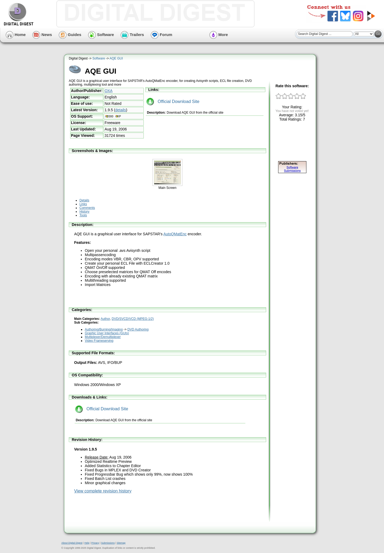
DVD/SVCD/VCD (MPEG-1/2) (133, 319)
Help (86, 543)
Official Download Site (172, 101)
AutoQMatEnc (175, 234)
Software (101, 34)
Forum (161, 34)
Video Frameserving (99, 341)
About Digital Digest (71, 543)
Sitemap (121, 543)
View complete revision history (102, 491)
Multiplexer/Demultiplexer (103, 337)
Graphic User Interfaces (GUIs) (107, 333)
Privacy (95, 543)
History (84, 211)
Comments (87, 208)
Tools (83, 215)
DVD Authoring (138, 329)
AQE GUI (116, 58)
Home (16, 34)
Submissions (108, 543)
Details (84, 200)
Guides (70, 34)
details (120, 110)
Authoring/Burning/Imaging (104, 329)
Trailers (132, 34)
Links (83, 204)
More (218, 34)
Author (105, 319)
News (42, 34)
